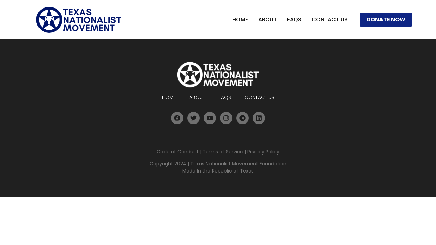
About (267, 19)
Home (240, 19)
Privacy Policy (263, 151)
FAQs (294, 19)
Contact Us (330, 19)
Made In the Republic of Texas (218, 170)
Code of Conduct (178, 151)
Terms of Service (223, 151)
